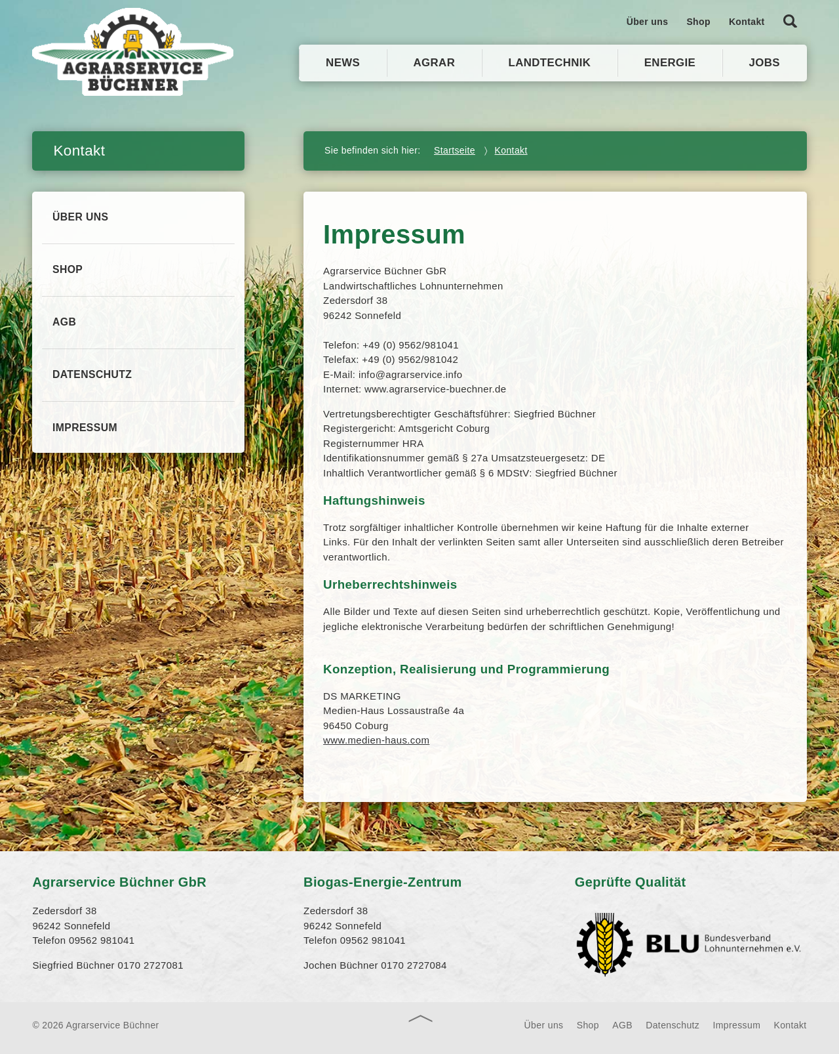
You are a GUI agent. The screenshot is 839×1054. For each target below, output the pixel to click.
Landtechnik (550, 62)
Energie (670, 62)
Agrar (435, 62)
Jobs (764, 62)
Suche (790, 18)
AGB (64, 325)
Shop (698, 21)
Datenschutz (92, 379)
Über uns (648, 21)
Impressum (85, 432)
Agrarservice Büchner (133, 52)
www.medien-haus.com (376, 740)
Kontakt (747, 21)
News (343, 62)
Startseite (454, 150)
